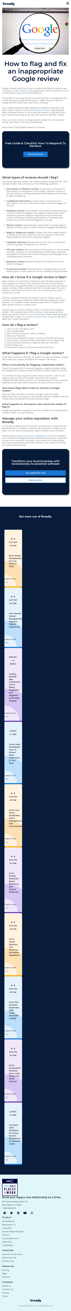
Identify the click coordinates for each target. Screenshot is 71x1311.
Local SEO (7, 1228)
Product (6, 1217)
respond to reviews (42, 110)
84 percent (25, 90)
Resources (8, 1266)
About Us (6, 1286)
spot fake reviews (16, 120)
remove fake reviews (44, 316)
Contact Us (7, 1289)
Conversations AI (10, 1238)
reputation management (35, 435)
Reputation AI (8, 1225)
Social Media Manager (13, 1231)
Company (7, 1282)
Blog (4, 1273)
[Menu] (67, 3)
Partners (6, 1277)
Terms (5, 1296)
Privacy (5, 1293)
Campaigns (7, 1245)
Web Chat (7, 1242)
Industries (8, 1250)
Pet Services (8, 1261)
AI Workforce (8, 1221)
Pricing (5, 1270)
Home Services (9, 1258)
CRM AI (5, 1235)
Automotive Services (12, 1254)
